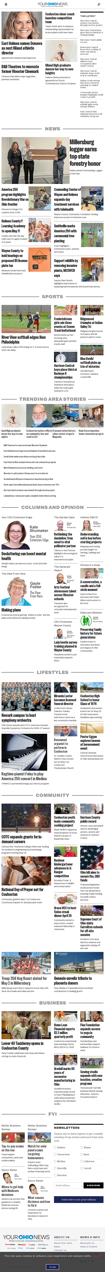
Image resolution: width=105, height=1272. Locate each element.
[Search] (99, 4)
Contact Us (60, 1250)
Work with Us (87, 1243)
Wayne (87, 1147)
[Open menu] (6, 4)
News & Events (88, 1247)
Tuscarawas (63, 1154)
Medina (61, 1161)
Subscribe (93, 1185)
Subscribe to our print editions (79, 1199)
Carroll (87, 1168)
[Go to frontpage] (52, 4)
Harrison (62, 1175)
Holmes (61, 1147)
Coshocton (89, 1161)
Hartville (62, 1168)
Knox (86, 1154)
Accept (52, 1267)
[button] (101, 407)
